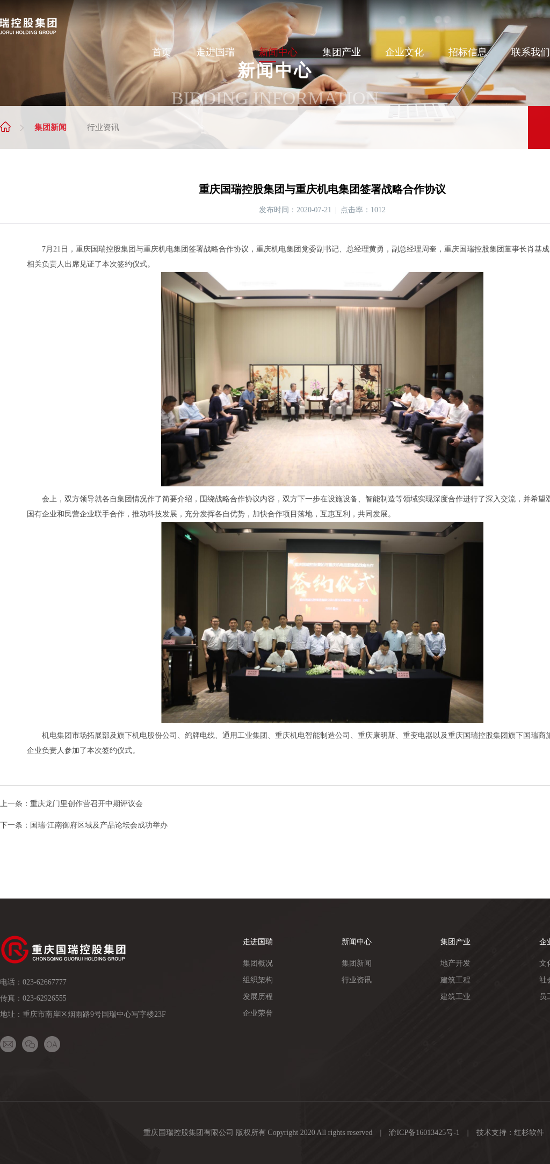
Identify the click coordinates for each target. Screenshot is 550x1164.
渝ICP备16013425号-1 (424, 1133)
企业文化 (404, 52)
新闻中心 (278, 52)
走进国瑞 (215, 52)
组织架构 (258, 980)
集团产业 (341, 52)
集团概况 (258, 963)
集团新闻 (50, 127)
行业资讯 (103, 127)
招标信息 (467, 52)
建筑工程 (455, 980)
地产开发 (455, 963)
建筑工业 (455, 997)
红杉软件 (529, 1133)
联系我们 (530, 52)
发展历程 (258, 997)
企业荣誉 (258, 1013)
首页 (161, 52)
